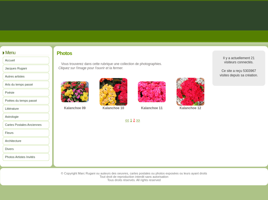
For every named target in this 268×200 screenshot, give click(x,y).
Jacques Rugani (16, 68)
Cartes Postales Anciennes (23, 124)
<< (127, 120)
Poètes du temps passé (21, 100)
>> (138, 120)
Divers (9, 149)
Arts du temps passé (19, 84)
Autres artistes (14, 76)
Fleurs (9, 132)
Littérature (12, 108)
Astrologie (12, 116)
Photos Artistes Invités (20, 157)
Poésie (9, 92)
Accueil (10, 60)
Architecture (13, 140)
